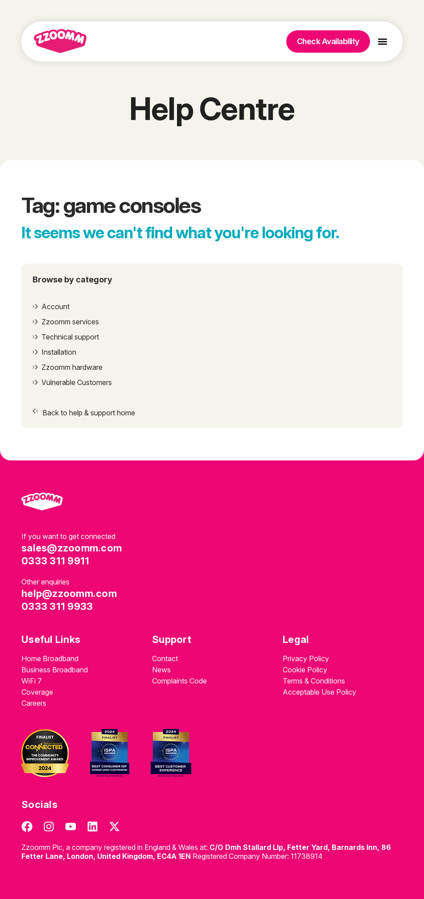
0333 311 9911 (55, 561)
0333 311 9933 (57, 606)
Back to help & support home (88, 412)
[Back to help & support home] (35, 411)
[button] (382, 41)
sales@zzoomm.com (71, 548)
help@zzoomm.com (69, 593)
